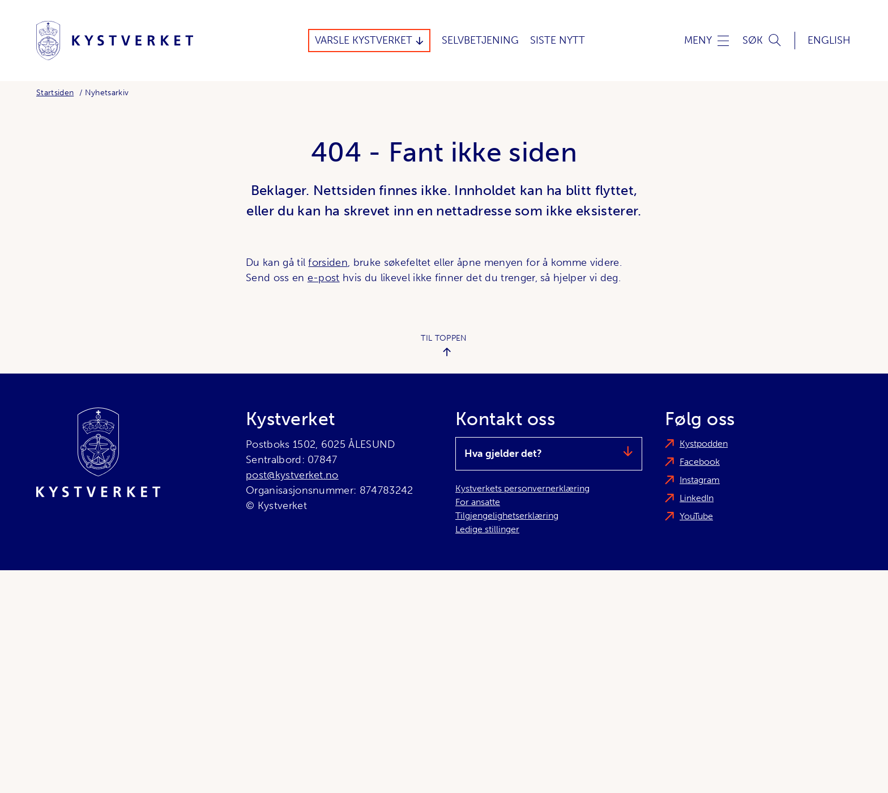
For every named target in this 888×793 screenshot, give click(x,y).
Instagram (700, 479)
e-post (324, 278)
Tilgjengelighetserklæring (506, 515)
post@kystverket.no (292, 475)
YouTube (696, 516)
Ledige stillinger (487, 529)
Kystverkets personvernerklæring (522, 488)
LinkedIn (697, 498)
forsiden (328, 262)
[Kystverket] (114, 40)
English (829, 40)
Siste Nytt (557, 40)
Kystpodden (704, 443)
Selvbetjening (480, 40)
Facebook (700, 461)
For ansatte (477, 502)
